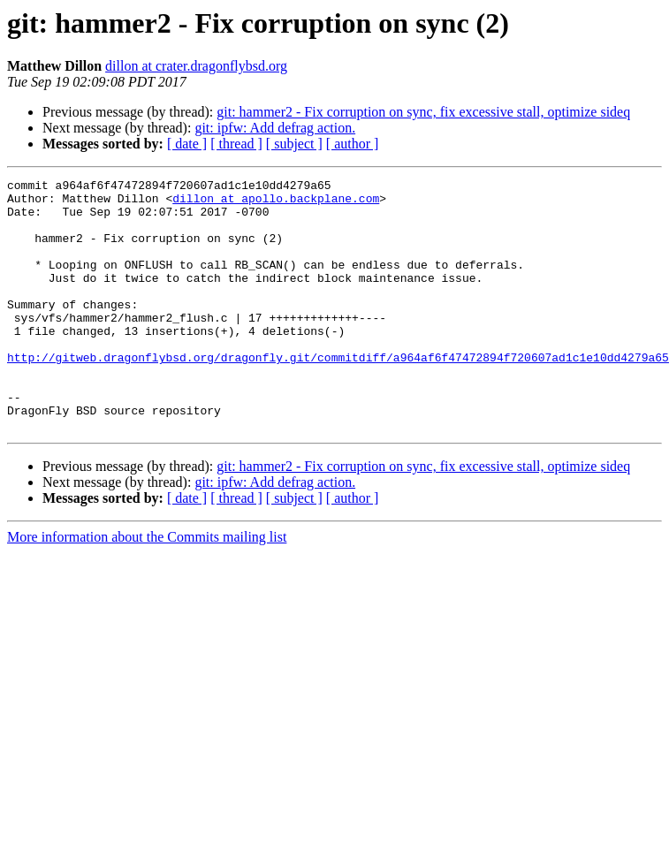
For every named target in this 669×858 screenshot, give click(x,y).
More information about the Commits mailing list (146, 587)
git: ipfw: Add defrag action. (274, 127)
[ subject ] (294, 143)
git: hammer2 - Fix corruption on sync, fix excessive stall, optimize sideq (423, 111)
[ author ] (352, 143)
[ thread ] (236, 143)
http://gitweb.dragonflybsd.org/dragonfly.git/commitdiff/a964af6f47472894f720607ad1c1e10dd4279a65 (338, 394)
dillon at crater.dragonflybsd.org (196, 65)
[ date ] (187, 143)
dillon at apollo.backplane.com (275, 203)
